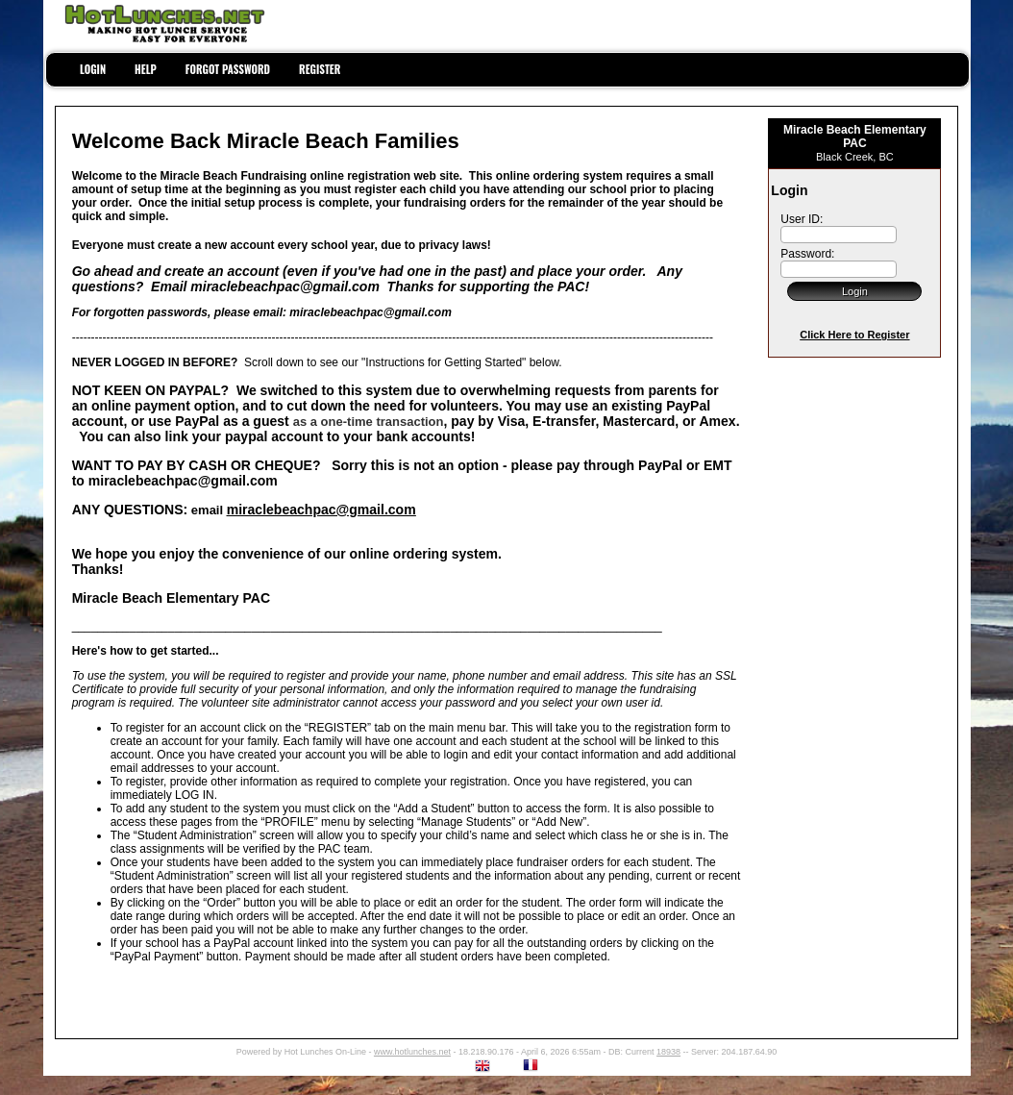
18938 (668, 1052)
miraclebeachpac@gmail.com (321, 509)
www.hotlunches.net (412, 1052)
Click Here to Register (854, 334)
